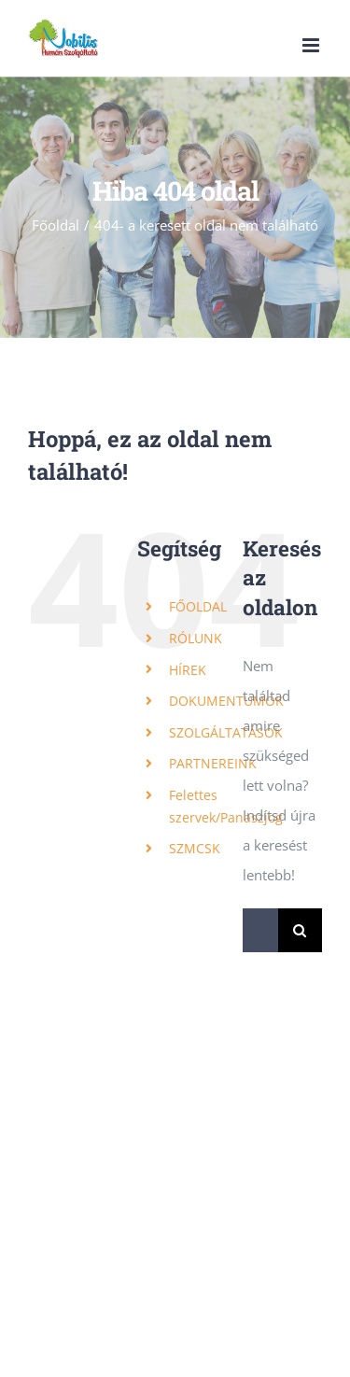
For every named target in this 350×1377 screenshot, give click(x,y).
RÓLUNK (195, 638)
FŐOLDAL (198, 606)
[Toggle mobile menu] (312, 45)
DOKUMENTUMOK (226, 701)
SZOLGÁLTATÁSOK (226, 732)
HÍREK (187, 670)
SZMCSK (194, 848)
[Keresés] (300, 930)
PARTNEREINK (213, 763)
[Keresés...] (260, 930)
